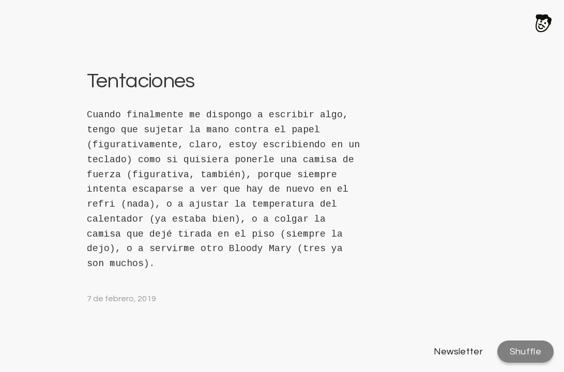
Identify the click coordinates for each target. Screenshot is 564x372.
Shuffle (525, 352)
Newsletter (458, 352)
